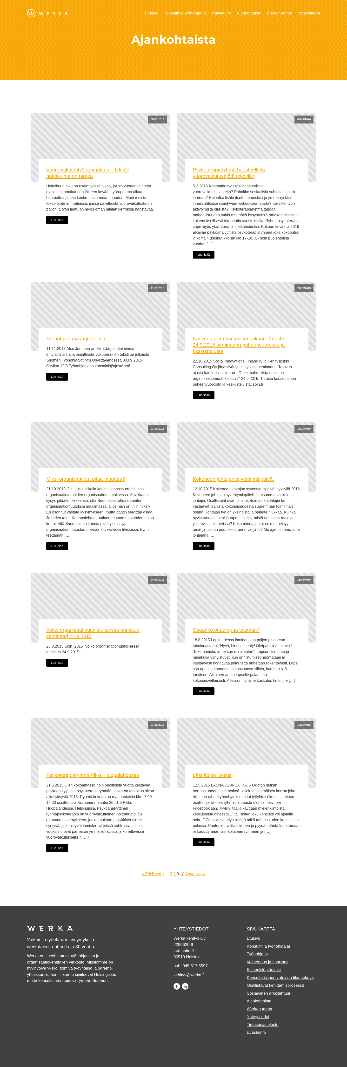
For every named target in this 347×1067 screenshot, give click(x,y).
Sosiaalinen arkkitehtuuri (269, 993)
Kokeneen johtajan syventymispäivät (233, 479)
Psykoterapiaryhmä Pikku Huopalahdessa (92, 775)
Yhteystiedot (308, 13)
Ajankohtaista (249, 13)
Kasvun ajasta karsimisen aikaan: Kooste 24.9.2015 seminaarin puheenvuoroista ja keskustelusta (239, 345)
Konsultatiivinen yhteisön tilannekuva (280, 977)
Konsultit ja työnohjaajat (185, 13)
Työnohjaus (257, 954)
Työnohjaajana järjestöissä (75, 338)
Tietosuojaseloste (263, 1024)
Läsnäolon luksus (212, 775)
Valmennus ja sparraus (267, 962)
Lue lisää (57, 220)
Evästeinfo (256, 1032)
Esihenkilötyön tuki (264, 969)
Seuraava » (195, 874)
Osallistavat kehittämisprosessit (275, 985)
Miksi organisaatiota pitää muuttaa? (85, 479)
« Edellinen (151, 874)
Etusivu (151, 13)
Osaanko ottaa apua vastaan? (226, 630)
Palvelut (222, 13)
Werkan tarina (279, 13)
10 (182, 874)
